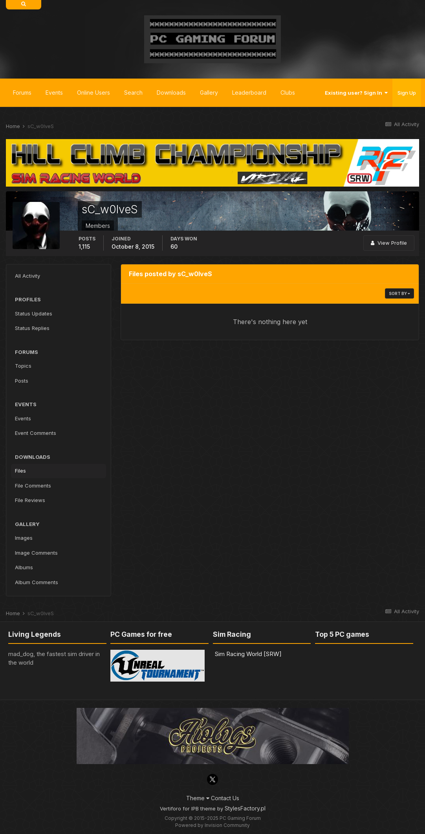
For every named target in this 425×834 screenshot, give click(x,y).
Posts (21, 381)
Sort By (399, 293)
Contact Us (225, 798)
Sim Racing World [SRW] (248, 654)
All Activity (27, 276)
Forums (22, 92)
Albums (24, 567)
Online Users (93, 92)
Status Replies (32, 328)
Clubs (287, 92)
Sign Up (407, 93)
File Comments (33, 485)
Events (54, 92)
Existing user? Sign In (356, 93)
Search (133, 92)
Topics (23, 366)
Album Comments (36, 582)
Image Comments (36, 553)
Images (24, 538)
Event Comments (35, 433)
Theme (197, 798)
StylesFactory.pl (245, 808)
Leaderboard (249, 92)
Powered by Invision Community (212, 825)
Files (20, 470)
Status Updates (33, 313)
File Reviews (30, 500)
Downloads (171, 92)
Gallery (209, 92)
